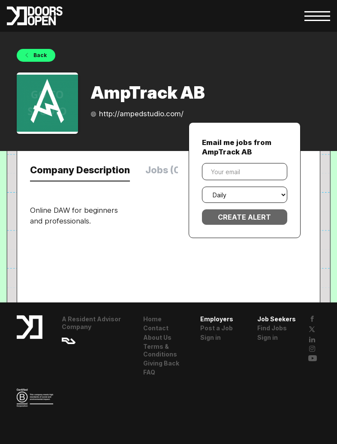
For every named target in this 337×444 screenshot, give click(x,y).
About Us (157, 337)
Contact (155, 328)
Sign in (210, 337)
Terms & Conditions (160, 350)
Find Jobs (272, 328)
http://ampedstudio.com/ (141, 113)
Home (152, 319)
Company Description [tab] (80, 169)
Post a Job (216, 328)
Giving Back (161, 363)
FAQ (149, 372)
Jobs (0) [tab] (164, 169)
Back (39, 55)
